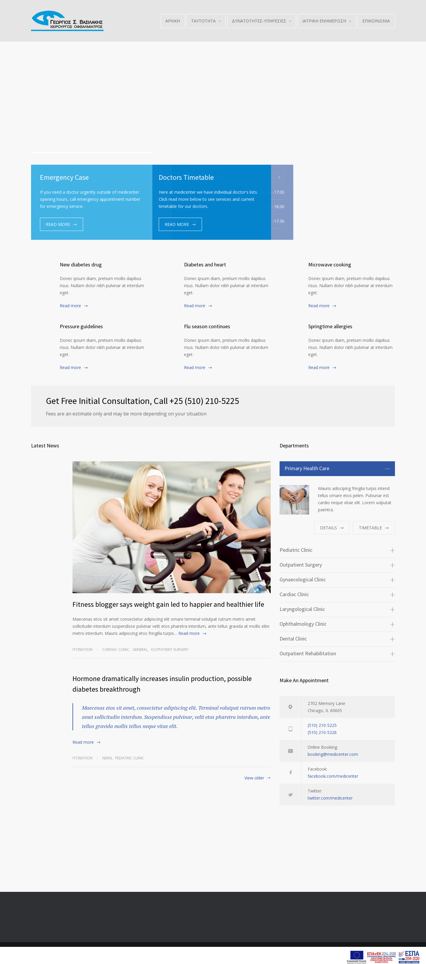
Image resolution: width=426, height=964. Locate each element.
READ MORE (58, 224)
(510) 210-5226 (322, 732)
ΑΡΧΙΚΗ (172, 21)
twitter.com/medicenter (330, 798)
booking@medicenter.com (333, 754)
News (107, 758)
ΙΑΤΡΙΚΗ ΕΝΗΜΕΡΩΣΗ (324, 21)
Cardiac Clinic (115, 649)
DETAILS (328, 527)
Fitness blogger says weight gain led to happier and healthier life (168, 604)
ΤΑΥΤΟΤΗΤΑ (203, 21)
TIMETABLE (370, 527)
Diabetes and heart (205, 264)
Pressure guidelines (81, 326)
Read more (70, 305)
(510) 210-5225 (322, 725)
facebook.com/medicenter (333, 776)
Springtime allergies (330, 326)
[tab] (337, 468)
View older (254, 778)
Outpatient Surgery (169, 649)
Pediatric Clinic (129, 758)
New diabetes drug (81, 264)
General (140, 649)
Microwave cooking (329, 264)
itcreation (82, 649)
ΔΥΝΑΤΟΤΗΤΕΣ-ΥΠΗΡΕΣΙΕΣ (259, 21)
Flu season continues (207, 326)
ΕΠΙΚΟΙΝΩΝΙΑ (376, 21)
